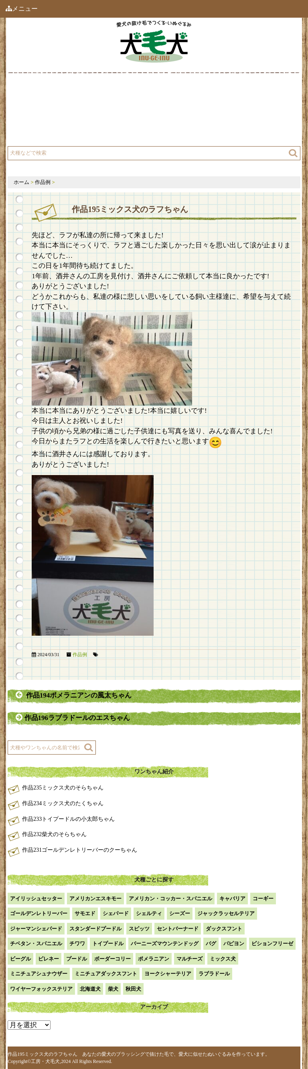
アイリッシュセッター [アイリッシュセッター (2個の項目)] (36, 899)
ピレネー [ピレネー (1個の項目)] (48, 959)
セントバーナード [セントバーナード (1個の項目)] (178, 929)
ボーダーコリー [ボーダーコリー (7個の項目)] (112, 959)
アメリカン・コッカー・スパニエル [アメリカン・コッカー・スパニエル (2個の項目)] (170, 899)
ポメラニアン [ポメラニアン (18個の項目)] (153, 959)
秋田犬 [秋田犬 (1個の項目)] (133, 989)
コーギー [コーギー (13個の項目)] (263, 899)
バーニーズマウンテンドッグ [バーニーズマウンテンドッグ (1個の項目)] (165, 943)
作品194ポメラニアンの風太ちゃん (74, 695)
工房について (39, 113)
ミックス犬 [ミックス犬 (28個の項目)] (223, 959)
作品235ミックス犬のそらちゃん (62, 788)
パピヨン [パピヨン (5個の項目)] (233, 943)
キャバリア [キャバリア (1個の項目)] (232, 899)
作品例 (172, 93)
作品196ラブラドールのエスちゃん (74, 717)
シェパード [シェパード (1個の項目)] (116, 913)
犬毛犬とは (36, 93)
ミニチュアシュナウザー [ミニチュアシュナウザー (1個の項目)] (38, 974)
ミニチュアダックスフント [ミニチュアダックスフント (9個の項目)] (106, 974)
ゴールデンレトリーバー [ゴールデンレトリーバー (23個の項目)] (38, 913)
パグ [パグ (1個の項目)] (211, 943)
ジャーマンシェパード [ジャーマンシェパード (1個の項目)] (36, 929)
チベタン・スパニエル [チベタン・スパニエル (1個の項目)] (36, 943)
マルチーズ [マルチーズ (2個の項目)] (189, 959)
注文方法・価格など (189, 113)
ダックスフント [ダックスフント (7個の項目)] (224, 929)
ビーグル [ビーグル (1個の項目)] (20, 959)
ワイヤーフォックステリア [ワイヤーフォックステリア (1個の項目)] (41, 989)
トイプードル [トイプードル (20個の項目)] (108, 943)
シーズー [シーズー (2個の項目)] (179, 913)
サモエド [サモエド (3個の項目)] (85, 913)
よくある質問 (39, 134)
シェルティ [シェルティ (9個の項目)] (149, 913)
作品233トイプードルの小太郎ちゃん (68, 819)
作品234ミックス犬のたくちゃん (62, 803)
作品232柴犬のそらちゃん (54, 834)
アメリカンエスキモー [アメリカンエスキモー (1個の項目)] (95, 899)
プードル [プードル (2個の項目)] (76, 959)
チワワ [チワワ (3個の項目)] (77, 943)
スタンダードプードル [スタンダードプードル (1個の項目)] (95, 929)
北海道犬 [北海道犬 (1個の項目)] (90, 989)
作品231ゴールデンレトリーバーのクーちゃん (79, 850)
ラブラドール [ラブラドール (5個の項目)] (214, 974)
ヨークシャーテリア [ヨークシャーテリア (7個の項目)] (167, 974)
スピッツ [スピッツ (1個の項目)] (139, 929)
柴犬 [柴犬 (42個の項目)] (113, 989)
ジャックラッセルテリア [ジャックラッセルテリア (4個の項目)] (226, 913)
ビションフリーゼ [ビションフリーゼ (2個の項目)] (272, 943)
